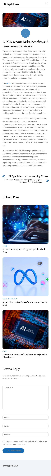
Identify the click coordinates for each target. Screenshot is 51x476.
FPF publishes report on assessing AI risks (28, 176)
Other (5, 246)
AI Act (5, 351)
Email (7, 426)
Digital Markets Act (10, 298)
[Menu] (46, 3)
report (8, 83)
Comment (8, 387)
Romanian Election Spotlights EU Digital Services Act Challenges (23, 181)
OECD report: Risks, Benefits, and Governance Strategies (25, 43)
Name (6, 417)
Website (7, 435)
